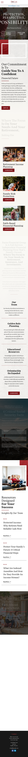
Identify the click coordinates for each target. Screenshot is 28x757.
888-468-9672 (16, 738)
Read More (6, 535)
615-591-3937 (15, 736)
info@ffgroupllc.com (14, 748)
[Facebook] (13, 751)
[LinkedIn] (15, 751)
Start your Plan (21, 33)
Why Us (5, 108)
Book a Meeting (8, 33)
